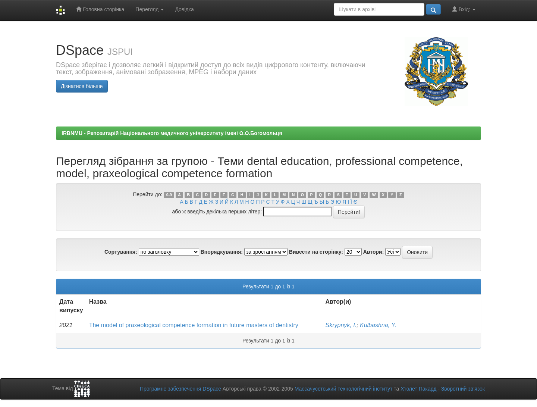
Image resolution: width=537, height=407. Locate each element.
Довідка (184, 9)
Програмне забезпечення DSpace (180, 389)
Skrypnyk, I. (341, 325)
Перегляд (149, 9)
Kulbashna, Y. (378, 325)
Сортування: (120, 252)
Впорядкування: (222, 252)
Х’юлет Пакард (418, 389)
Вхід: (463, 9)
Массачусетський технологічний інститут (344, 389)
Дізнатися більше (82, 86)
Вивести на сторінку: (316, 252)
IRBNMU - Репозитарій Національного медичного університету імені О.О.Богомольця (172, 133)
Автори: (373, 252)
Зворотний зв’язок (463, 389)
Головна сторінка (100, 9)
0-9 (169, 194)
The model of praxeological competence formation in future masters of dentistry (193, 325)
